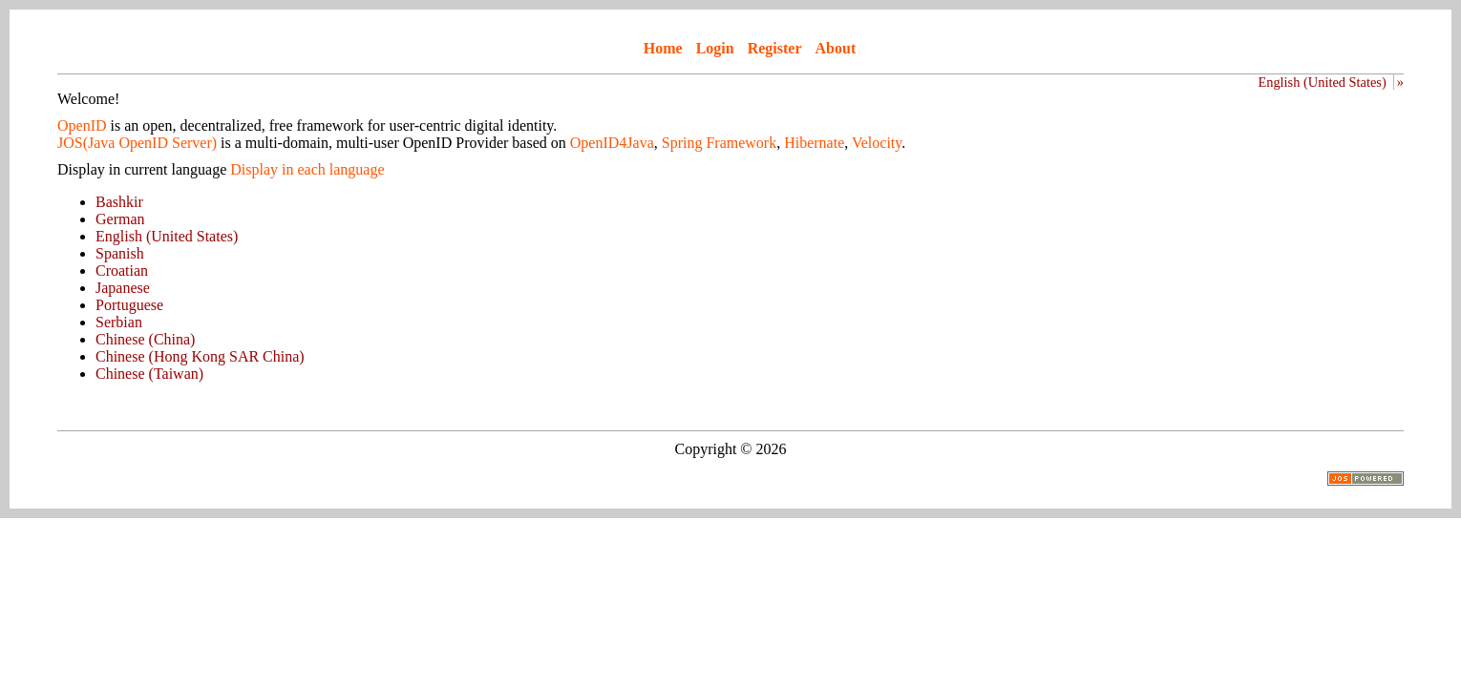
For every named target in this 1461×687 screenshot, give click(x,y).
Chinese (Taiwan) (149, 373)
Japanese (122, 288)
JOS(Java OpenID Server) (137, 143)
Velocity (876, 143)
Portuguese (129, 305)
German (120, 219)
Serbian (118, 322)
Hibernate (814, 143)
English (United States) (1322, 82)
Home (663, 48)
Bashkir (119, 202)
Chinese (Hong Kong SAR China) (200, 356)
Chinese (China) (145, 339)
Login (715, 48)
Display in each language (307, 169)
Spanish (119, 253)
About (836, 48)
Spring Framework (719, 143)
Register (775, 48)
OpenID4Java (612, 143)
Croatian (121, 270)
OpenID (82, 125)
